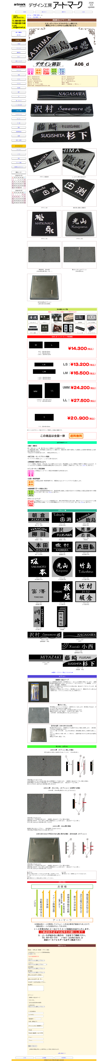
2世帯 (19, 135)
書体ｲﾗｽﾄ (64, 11)
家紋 (19, 127)
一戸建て (19, 43)
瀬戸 (19, 92)
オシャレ (19, 118)
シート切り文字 (19, 104)
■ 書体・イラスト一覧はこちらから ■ (62, 672)
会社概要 (44, 1057)
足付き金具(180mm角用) (34, 1002)
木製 (19, 74)
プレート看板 (18, 162)
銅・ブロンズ (18, 100)
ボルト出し (31, 1000)
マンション (19, 48)
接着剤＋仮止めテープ (34, 997)
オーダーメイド (19, 114)
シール (18, 154)
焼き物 (18, 87)
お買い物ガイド (62, 1053)
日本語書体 (30, 967)
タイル (18, 79)
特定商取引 (64, 1057)
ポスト (18, 56)
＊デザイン (30, 963)
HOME (24, 11)
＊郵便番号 (34, 1018)
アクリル (19, 83)
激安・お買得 (18, 140)
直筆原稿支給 (18, 131)
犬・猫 (18, 123)
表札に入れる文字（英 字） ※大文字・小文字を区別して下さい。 (37, 981)
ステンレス (19, 70)
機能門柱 (19, 52)
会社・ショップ (19, 61)
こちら (84, 465)
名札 (19, 158)
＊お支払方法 (31, 1005)
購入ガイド (44, 11)
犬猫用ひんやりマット (18, 166)
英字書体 (30, 971)
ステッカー (19, 149)
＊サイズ (30, 959)
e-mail (83, 11)
